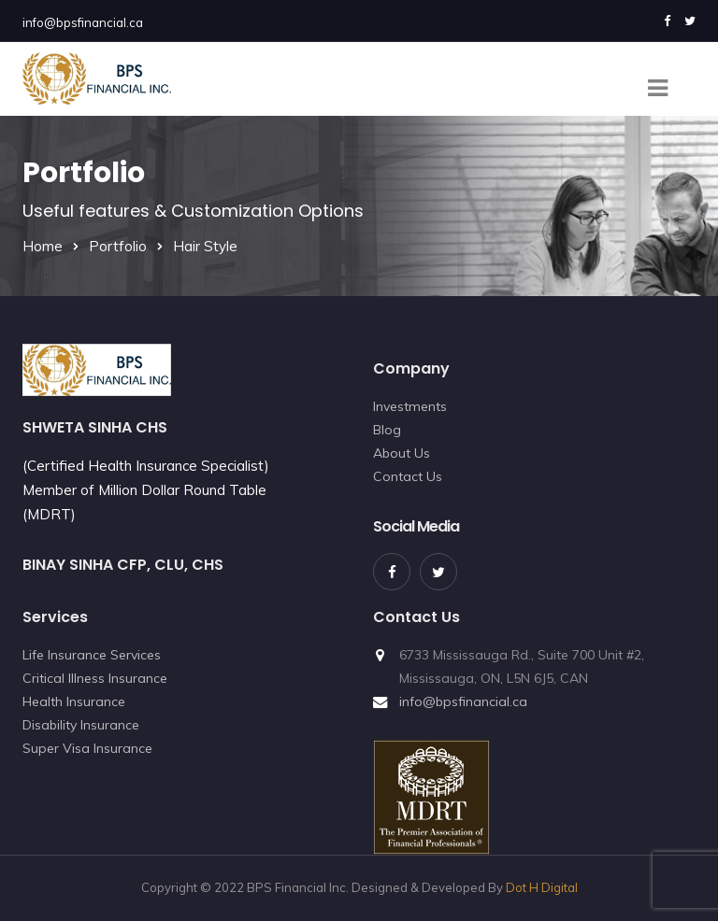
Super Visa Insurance (87, 748)
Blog (387, 429)
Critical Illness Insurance (94, 678)
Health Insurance (73, 701)
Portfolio (118, 246)
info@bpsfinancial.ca (82, 22)
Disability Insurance (80, 724)
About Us (401, 453)
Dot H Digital (542, 887)
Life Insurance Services (91, 654)
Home (42, 246)
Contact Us (407, 476)
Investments (410, 406)
